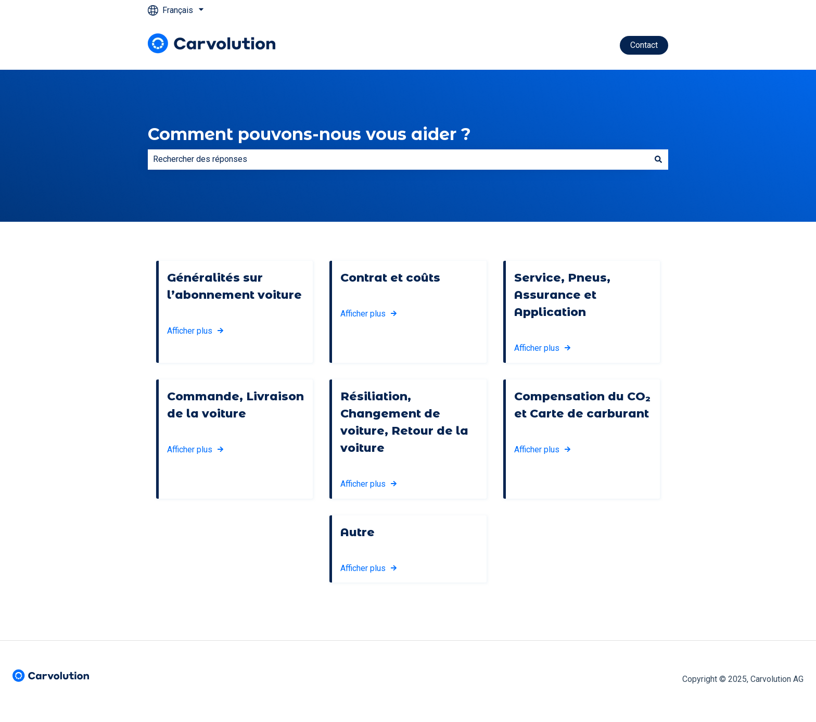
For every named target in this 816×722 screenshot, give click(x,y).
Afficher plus (189, 331)
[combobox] (398, 159)
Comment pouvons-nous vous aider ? (309, 134)
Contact (644, 45)
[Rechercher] (658, 159)
